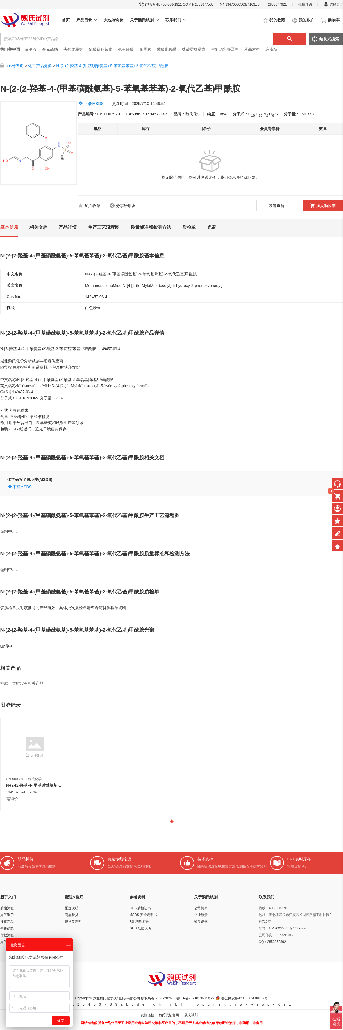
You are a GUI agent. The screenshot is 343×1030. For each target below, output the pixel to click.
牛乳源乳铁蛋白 (225, 49)
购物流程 (7, 908)
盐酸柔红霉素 (194, 49)
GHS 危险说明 (140, 928)
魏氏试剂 (191, 1015)
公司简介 (201, 908)
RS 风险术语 (139, 922)
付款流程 (7, 935)
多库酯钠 (50, 49)
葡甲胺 (31, 49)
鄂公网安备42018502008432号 (244, 998)
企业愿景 (201, 915)
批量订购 (305, 4)
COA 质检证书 (140, 908)
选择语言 (333, 4)
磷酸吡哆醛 (166, 49)
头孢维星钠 (73, 49)
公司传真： (267, 935)
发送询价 (277, 206)
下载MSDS (93, 103)
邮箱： (264, 928)
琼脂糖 (271, 49)
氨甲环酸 (126, 49)
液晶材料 (252, 49)
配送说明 (71, 908)
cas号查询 (15, 65)
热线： (264, 908)
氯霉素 (145, 49)
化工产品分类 (40, 65)
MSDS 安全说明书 (143, 915)
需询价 (12, 798)
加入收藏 (92, 206)
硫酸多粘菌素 (100, 49)
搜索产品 (7, 922)
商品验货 (71, 915)
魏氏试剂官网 (169, 1015)
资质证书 (201, 922)
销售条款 (7, 928)
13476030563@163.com (243, 4)
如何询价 (7, 915)
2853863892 (276, 942)
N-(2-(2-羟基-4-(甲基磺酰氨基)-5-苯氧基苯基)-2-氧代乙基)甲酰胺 (112, 65)
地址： (264, 915)
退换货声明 (73, 922)
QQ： (263, 942)
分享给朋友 (126, 206)
